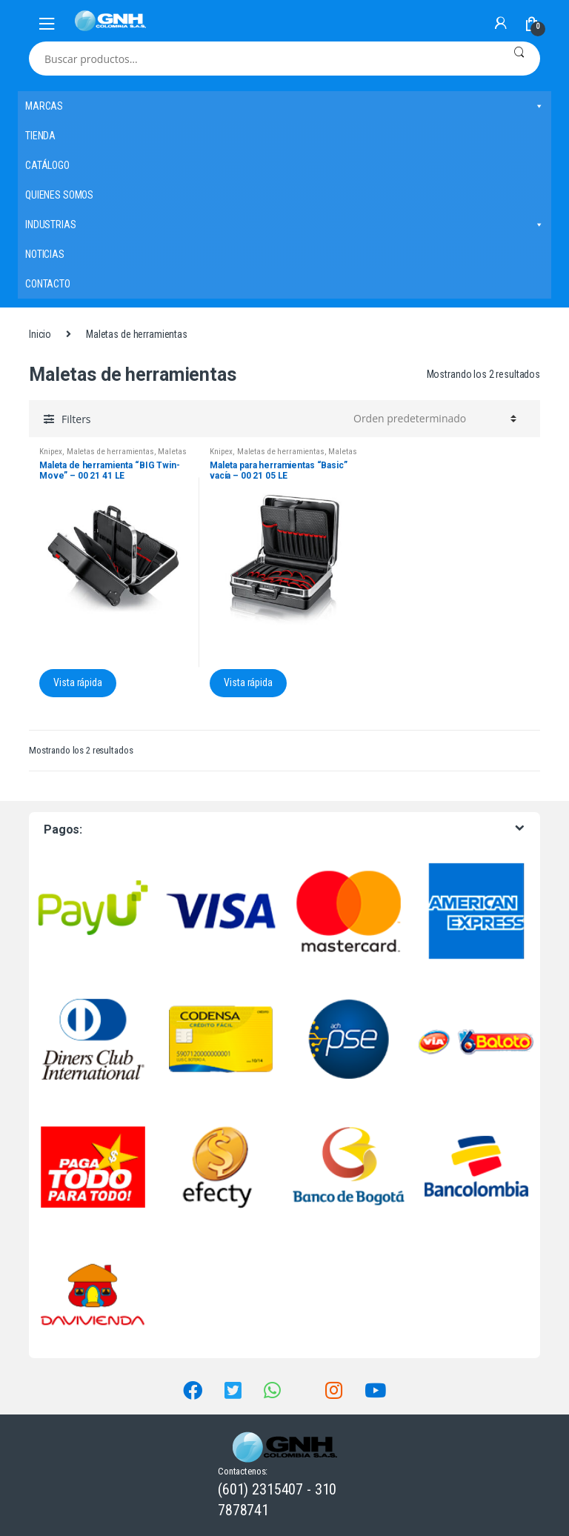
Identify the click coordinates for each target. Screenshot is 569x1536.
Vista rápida (77, 682)
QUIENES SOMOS (59, 195)
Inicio (40, 334)
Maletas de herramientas (110, 451)
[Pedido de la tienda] (432, 418)
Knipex (50, 451)
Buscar (519, 58)
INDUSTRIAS (284, 224)
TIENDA (40, 136)
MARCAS (284, 106)
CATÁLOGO (47, 165)
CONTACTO (47, 284)
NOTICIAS (44, 254)
